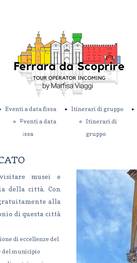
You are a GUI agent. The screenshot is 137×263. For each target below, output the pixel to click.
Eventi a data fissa (30, 109)
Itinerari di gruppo (97, 109)
